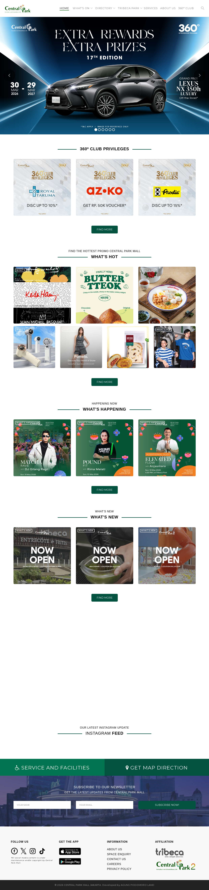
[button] (83, 8)
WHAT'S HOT (23, 273)
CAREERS (114, 864)
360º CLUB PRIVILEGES (28, 165)
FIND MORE (105, 229)
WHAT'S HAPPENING (27, 426)
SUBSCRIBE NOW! (167, 804)
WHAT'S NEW (23, 533)
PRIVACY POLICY (119, 869)
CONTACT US (116, 859)
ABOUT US (114, 849)
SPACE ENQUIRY (119, 854)
